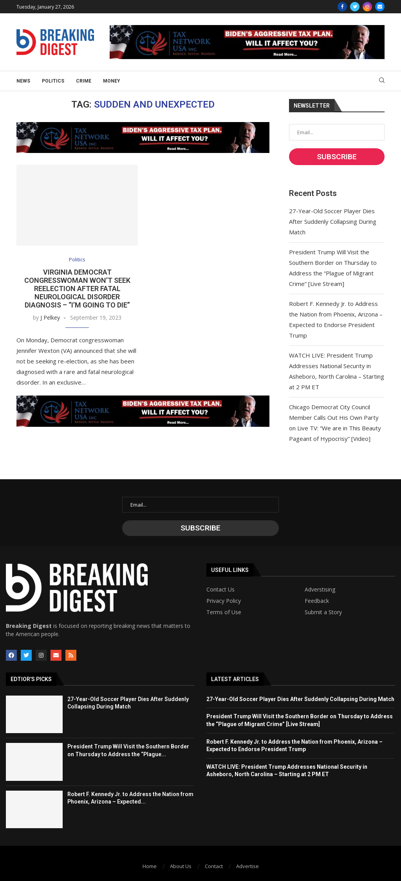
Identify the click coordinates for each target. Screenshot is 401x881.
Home (150, 866)
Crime (83, 81)
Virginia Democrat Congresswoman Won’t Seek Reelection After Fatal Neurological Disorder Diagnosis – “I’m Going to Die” (77, 288)
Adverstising (320, 589)
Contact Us (220, 589)
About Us (180, 866)
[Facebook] (342, 6)
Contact (214, 866)
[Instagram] (367, 6)
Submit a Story (323, 612)
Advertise (247, 866)
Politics (53, 81)
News (23, 81)
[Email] (380, 6)
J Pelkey (50, 317)
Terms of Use (223, 612)
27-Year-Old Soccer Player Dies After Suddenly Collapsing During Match (332, 221)
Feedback (317, 601)
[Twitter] (354, 6)
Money (111, 81)
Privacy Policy (223, 601)
